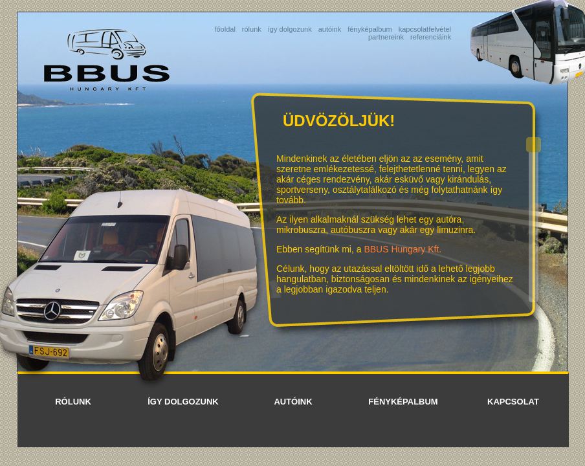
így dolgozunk (290, 29)
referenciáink (430, 37)
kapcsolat (513, 401)
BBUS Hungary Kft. (402, 249)
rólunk (251, 29)
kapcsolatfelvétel (425, 29)
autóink (329, 29)
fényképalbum (370, 29)
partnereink (386, 37)
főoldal (224, 29)
